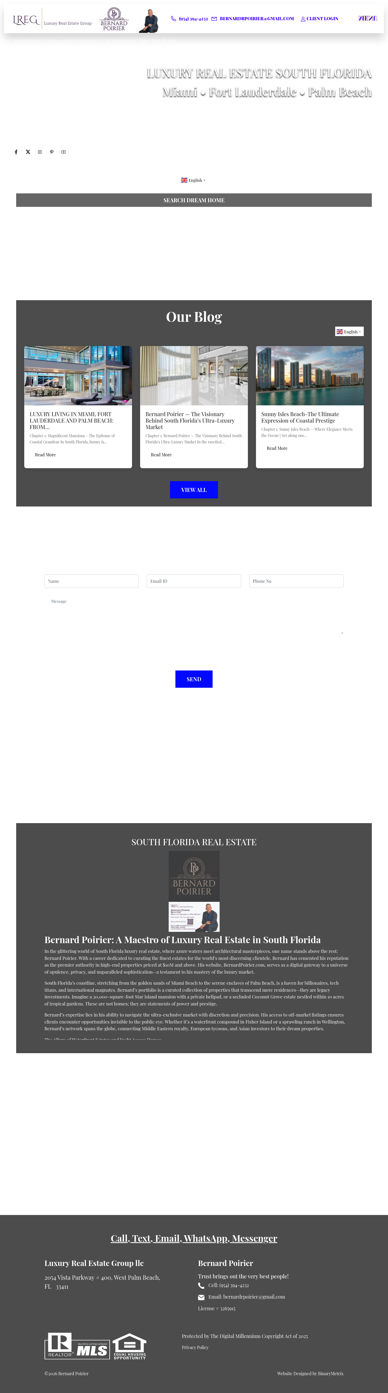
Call (119, 1238)
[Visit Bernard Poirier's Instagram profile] (40, 152)
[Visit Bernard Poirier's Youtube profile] (63, 152)
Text (141, 1238)
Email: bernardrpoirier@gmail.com (241, 1296)
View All (194, 489)
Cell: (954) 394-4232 (223, 1285)
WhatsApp (205, 1238)
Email (167, 1238)
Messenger (254, 1238)
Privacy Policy (195, 1347)
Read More (45, 454)
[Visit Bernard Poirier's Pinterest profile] (52, 152)
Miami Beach (184, 983)
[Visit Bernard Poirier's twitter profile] (28, 152)
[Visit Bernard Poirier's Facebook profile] (17, 152)
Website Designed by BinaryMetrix (310, 1373)
